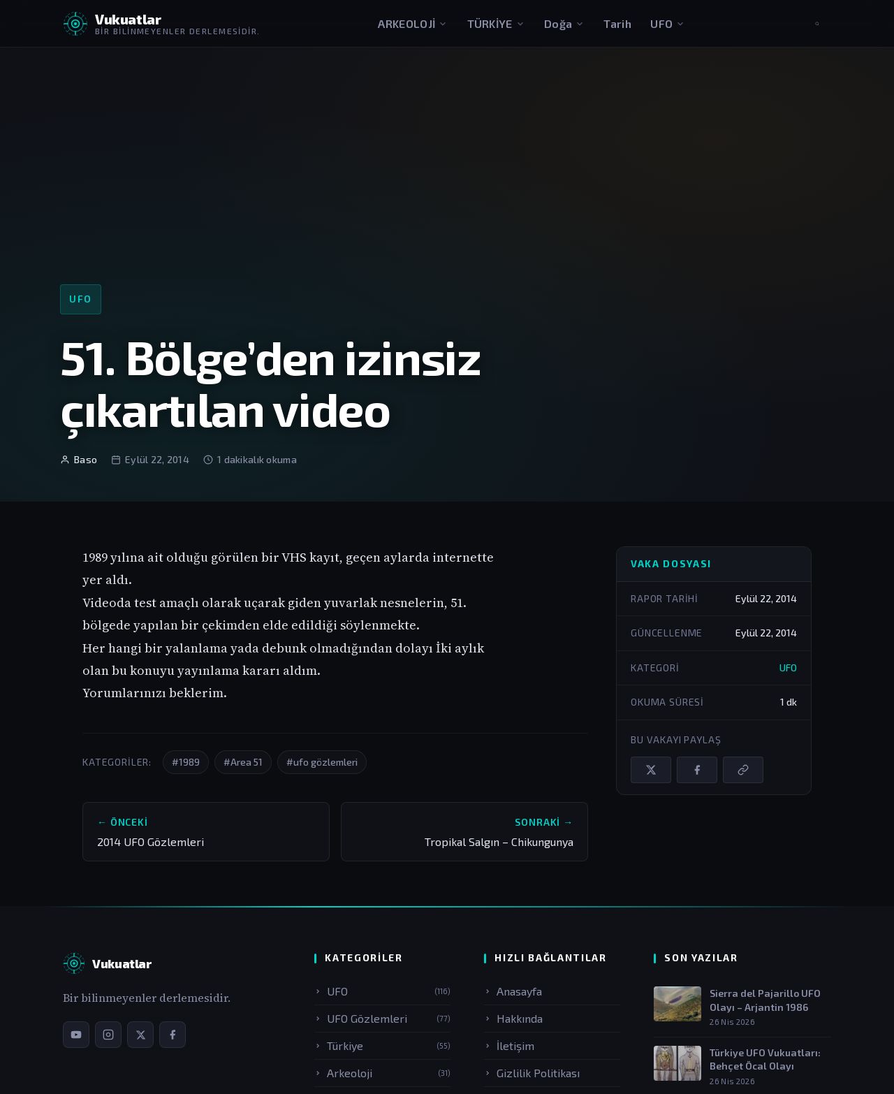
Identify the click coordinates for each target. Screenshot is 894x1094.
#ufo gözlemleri (322, 762)
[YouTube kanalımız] (76, 1034)
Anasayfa (513, 991)
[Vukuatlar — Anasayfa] (107, 963)
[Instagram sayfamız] (108, 1034)
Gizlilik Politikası (532, 1072)
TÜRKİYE (496, 23)
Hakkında (513, 1018)
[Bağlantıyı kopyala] (743, 770)
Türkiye (382, 1045)
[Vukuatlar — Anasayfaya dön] (162, 23)
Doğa (564, 23)
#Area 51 (243, 762)
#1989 (186, 762)
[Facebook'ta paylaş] (697, 770)
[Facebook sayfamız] (172, 1034)
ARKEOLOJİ (413, 23)
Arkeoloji (382, 1072)
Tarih (617, 23)
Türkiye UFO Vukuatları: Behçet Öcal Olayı (765, 1059)
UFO (667, 23)
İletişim (509, 1045)
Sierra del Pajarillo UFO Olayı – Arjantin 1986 (765, 1000)
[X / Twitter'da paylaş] (651, 770)
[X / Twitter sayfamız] (140, 1034)
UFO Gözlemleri (382, 1018)
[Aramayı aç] (817, 24)
